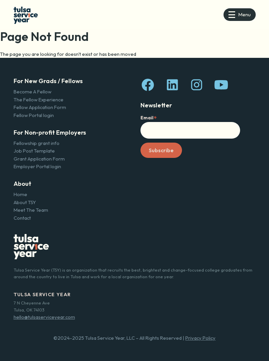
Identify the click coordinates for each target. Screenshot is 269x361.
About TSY (25, 202)
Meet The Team (31, 210)
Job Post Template (34, 151)
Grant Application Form (39, 159)
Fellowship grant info (36, 143)
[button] (240, 14)
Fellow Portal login (34, 115)
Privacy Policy (200, 338)
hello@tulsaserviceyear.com (44, 317)
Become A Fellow (32, 91)
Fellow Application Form (40, 107)
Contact (22, 218)
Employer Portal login (37, 166)
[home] (26, 14)
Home (20, 194)
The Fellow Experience (38, 99)
